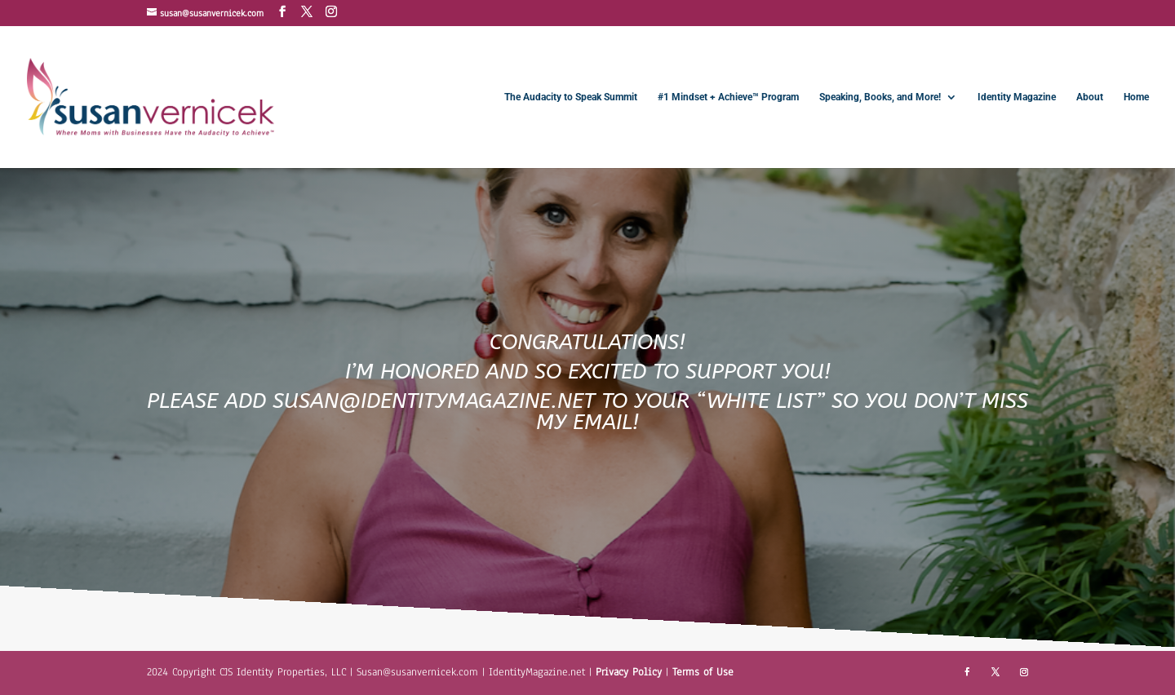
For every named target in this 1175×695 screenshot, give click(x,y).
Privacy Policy (631, 672)
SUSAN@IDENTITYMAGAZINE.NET (434, 401)
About (1089, 97)
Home (1136, 97)
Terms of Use (703, 672)
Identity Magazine (1017, 97)
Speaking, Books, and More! (880, 97)
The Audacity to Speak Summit (570, 97)
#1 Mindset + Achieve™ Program (728, 97)
